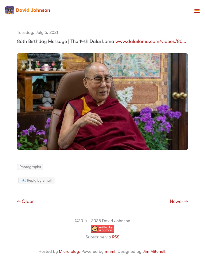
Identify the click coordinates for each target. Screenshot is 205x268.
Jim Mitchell (154, 251)
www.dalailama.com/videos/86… (150, 41)
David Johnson (27, 10)
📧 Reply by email (36, 180)
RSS (115, 237)
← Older (25, 201)
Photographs (30, 167)
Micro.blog (69, 251)
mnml (110, 251)
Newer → (179, 201)
